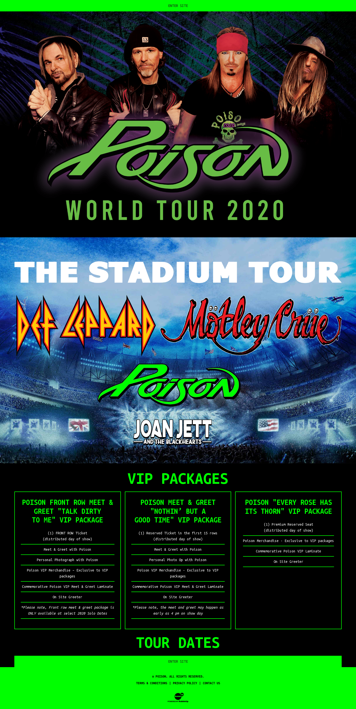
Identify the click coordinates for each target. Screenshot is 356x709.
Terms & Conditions (151, 683)
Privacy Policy (185, 683)
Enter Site (178, 6)
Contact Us (211, 683)
